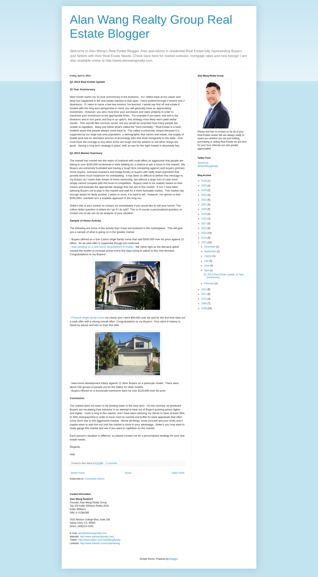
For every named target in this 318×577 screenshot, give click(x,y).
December (210, 246)
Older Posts (178, 473)
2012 (204, 289)
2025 (204, 185)
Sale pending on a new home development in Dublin (102, 246)
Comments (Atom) (94, 478)
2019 (204, 214)
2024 (204, 190)
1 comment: (112, 463)
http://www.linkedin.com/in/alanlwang (100, 543)
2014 (204, 237)
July (206, 260)
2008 (204, 308)
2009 (204, 303)
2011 (204, 294)
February (209, 283)
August (208, 256)
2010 (204, 298)
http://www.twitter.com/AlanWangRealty (99, 539)
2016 (204, 228)
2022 (204, 199)
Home (128, 473)
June (207, 265)
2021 (204, 204)
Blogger (173, 559)
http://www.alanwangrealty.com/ (97, 536)
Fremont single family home (87, 317)
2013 (204, 242)
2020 (204, 209)
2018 (204, 218)
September (210, 251)
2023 (204, 195)
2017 (204, 223)
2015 (204, 232)
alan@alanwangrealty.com (92, 533)
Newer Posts (78, 473)
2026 (204, 180)
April (207, 270)
